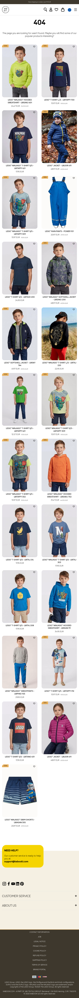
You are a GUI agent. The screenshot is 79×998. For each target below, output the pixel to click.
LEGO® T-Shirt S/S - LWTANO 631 (20, 759)
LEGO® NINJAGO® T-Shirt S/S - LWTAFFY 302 (20, 497)
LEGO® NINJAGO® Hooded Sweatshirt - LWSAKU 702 (59, 497)
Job (39, 937)
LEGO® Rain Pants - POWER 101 (59, 233)
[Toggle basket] (62, 10)
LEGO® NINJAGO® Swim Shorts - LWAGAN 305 (20, 823)
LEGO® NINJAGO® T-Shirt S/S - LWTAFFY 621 (20, 169)
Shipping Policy (39, 960)
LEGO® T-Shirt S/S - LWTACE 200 (20, 299)
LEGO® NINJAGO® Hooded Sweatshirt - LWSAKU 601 (20, 103)
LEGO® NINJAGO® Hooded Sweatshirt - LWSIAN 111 (59, 629)
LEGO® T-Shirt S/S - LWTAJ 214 (20, 562)
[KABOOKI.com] (5, 9)
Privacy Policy (39, 946)
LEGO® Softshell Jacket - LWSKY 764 (19, 366)
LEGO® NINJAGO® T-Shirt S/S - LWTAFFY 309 (20, 234)
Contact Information (39, 932)
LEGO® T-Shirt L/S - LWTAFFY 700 (59, 102)
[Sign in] (51, 10)
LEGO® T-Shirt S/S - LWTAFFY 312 (59, 693)
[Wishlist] (56, 10)
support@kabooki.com (16, 862)
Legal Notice (39, 941)
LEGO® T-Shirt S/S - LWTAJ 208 (20, 627)
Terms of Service (39, 965)
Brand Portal (39, 970)
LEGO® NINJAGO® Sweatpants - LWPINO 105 (19, 694)
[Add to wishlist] (34, 47)
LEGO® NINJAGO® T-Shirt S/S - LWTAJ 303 (59, 563)
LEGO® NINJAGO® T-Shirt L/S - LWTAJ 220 (59, 366)
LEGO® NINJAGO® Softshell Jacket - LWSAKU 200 (59, 300)
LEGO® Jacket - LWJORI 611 (59, 167)
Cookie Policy (39, 951)
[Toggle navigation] (75, 9)
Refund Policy (39, 955)
